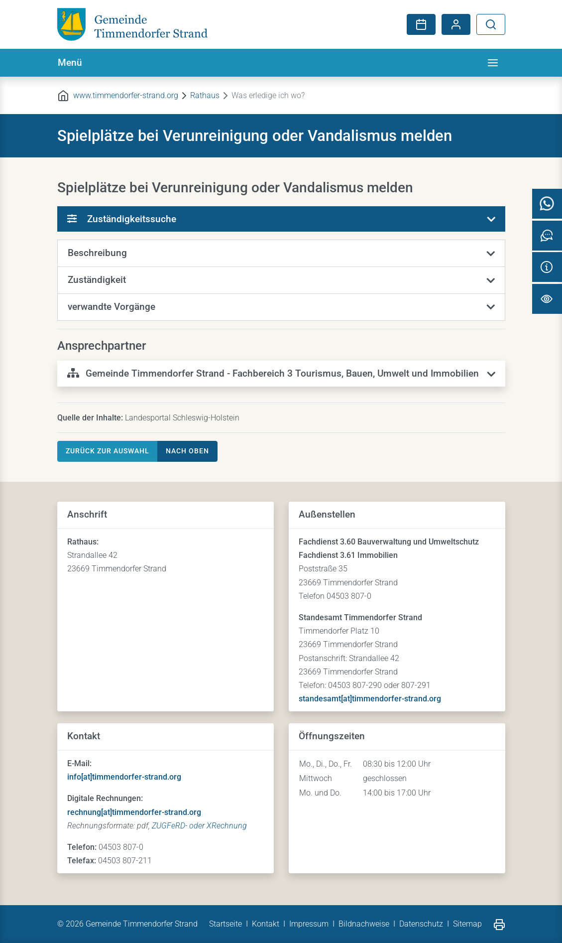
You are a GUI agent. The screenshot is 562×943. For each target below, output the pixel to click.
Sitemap (467, 924)
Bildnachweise (363, 924)
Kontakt (265, 924)
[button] (281, 253)
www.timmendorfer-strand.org (125, 95)
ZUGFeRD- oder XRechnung (199, 825)
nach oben (187, 451)
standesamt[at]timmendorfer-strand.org (370, 698)
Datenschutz (421, 924)
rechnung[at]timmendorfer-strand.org (134, 812)
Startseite (225, 924)
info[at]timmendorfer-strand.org (124, 777)
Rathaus (205, 95)
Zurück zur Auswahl (107, 451)
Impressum (309, 924)
